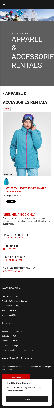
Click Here (9, 248)
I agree (27, 399)
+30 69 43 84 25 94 (13, 237)
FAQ (14, 336)
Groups (15, 345)
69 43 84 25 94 (12, 296)
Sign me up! (16, 377)
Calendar (5, 336)
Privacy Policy (27, 350)
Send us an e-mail (13, 260)
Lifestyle (5, 345)
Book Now (16, 341)
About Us (6, 331)
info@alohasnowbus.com (18, 301)
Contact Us (17, 331)
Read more (18, 391)
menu (4, 4)
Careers (5, 341)
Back (6, 109)
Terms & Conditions (10, 350)
